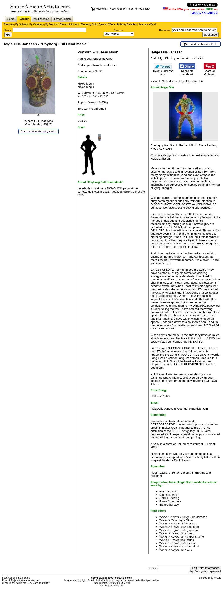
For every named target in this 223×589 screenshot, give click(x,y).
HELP (147, 9)
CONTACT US (135, 9)
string (190, 539)
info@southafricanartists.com (24, 580)
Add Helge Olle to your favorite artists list (177, 58)
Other (189, 520)
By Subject (21, 24)
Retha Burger (168, 491)
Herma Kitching (169, 498)
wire (189, 549)
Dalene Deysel (168, 494)
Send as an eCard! (90, 71)
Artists (121, 24)
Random (9, 24)
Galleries (131, 24)
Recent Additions (69, 24)
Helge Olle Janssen (194, 517)
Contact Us (117, 585)
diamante (193, 526)
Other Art (189, 523)
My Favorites (41, 18)
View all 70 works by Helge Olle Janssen (177, 81)
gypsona (192, 530)
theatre (191, 543)
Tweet (163, 71)
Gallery (24, 18)
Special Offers (107, 24)
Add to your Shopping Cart (95, 58)
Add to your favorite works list (96, 65)
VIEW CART (102, 9)
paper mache (195, 536)
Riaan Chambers (170, 501)
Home (10, 18)
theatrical (193, 546)
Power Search (62, 18)
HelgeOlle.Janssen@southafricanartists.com (179, 408)
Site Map (104, 585)
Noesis (217, 577)
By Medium (51, 24)
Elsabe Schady (169, 504)
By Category (36, 24)
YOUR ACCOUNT (118, 9)
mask (190, 533)
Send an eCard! (147, 24)
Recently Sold (89, 24)
